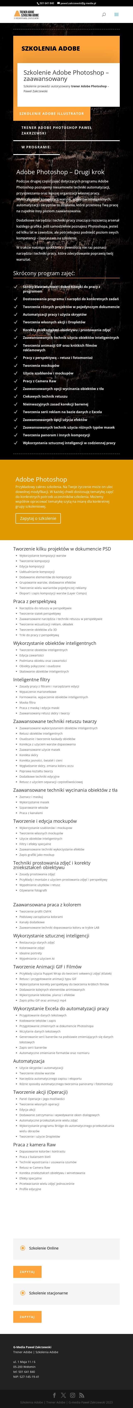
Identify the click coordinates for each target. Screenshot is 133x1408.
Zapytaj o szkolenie (38, 518)
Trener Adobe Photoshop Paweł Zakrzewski (57, 130)
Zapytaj (27, 1272)
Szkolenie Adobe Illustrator (51, 113)
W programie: (37, 147)
